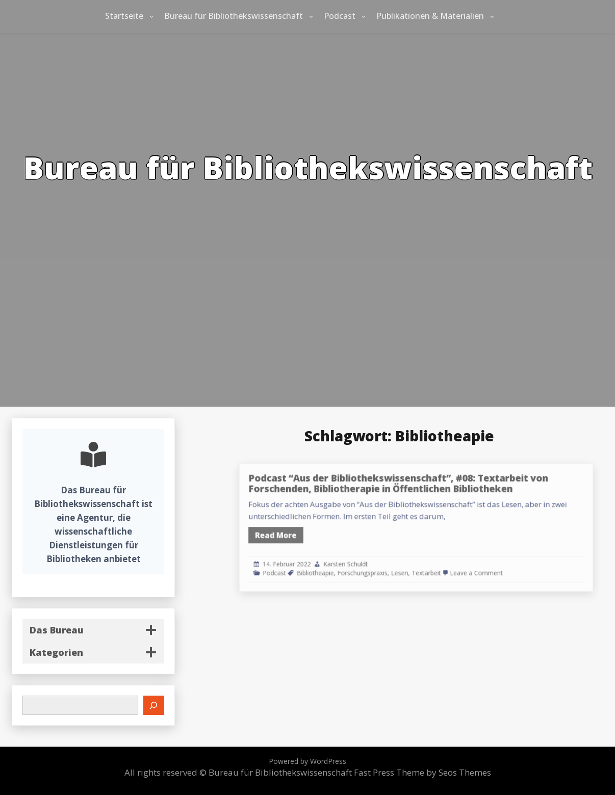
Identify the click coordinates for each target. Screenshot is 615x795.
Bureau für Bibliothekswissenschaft (233, 15)
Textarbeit (444, 564)
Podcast (339, 15)
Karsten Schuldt (378, 557)
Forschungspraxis (392, 564)
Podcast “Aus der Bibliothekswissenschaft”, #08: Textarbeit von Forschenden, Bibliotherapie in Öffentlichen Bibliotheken (421, 491)
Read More (320, 533)
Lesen (422, 564)
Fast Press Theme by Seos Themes (422, 772)
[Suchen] (154, 705)
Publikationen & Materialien (430, 15)
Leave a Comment (485, 564)
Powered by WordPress (307, 761)
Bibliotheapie (353, 564)
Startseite (124, 15)
